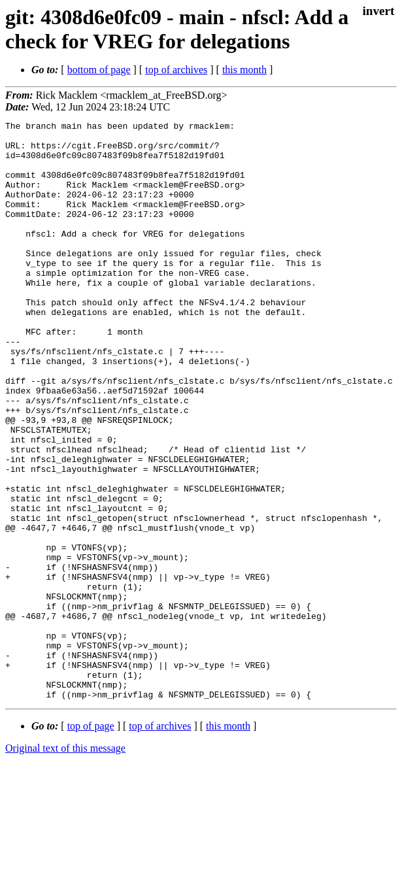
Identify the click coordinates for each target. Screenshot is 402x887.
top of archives (176, 69)
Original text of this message (65, 863)
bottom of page (99, 69)
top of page (90, 841)
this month (244, 69)
